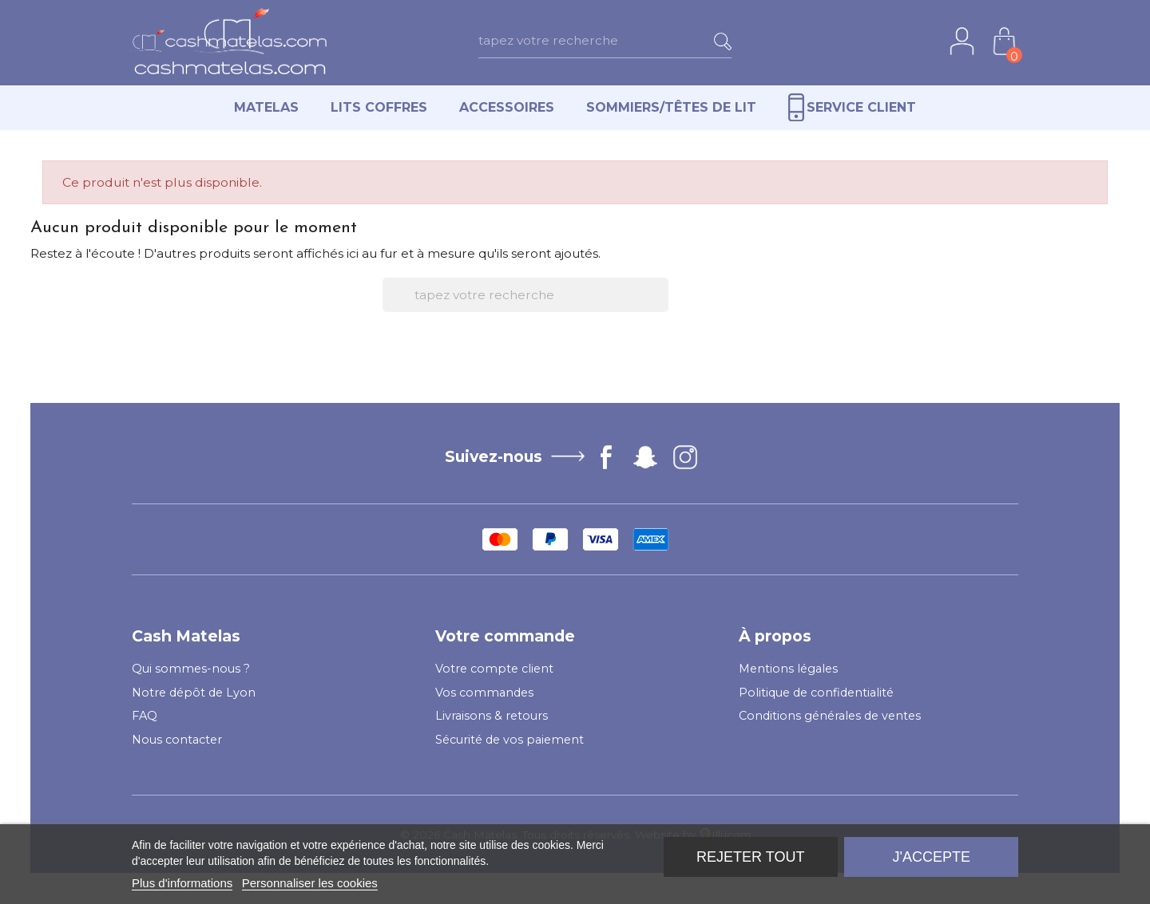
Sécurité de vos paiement (509, 739)
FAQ (144, 716)
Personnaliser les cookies (310, 883)
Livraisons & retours (491, 716)
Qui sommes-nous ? (191, 668)
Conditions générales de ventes (830, 716)
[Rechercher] (630, 40)
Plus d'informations (182, 883)
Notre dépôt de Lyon (194, 692)
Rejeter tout (750, 857)
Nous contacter (177, 739)
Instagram (685, 457)
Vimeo (645, 457)
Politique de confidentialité (816, 692)
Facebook (606, 457)
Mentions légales (788, 668)
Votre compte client (494, 668)
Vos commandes (484, 692)
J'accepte (931, 857)
